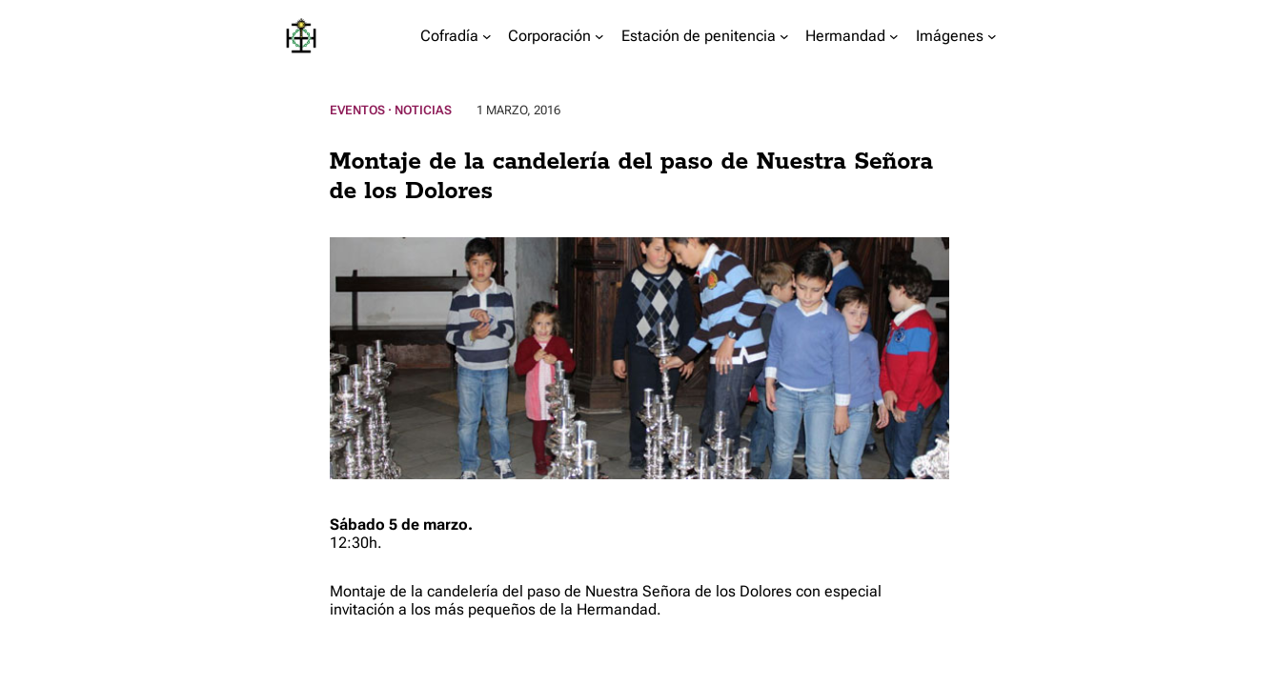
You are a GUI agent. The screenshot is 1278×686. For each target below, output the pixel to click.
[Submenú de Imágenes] (992, 36)
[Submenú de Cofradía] (487, 36)
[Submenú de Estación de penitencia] (784, 36)
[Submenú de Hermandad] (894, 36)
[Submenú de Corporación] (599, 36)
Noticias (423, 110)
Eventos (357, 110)
